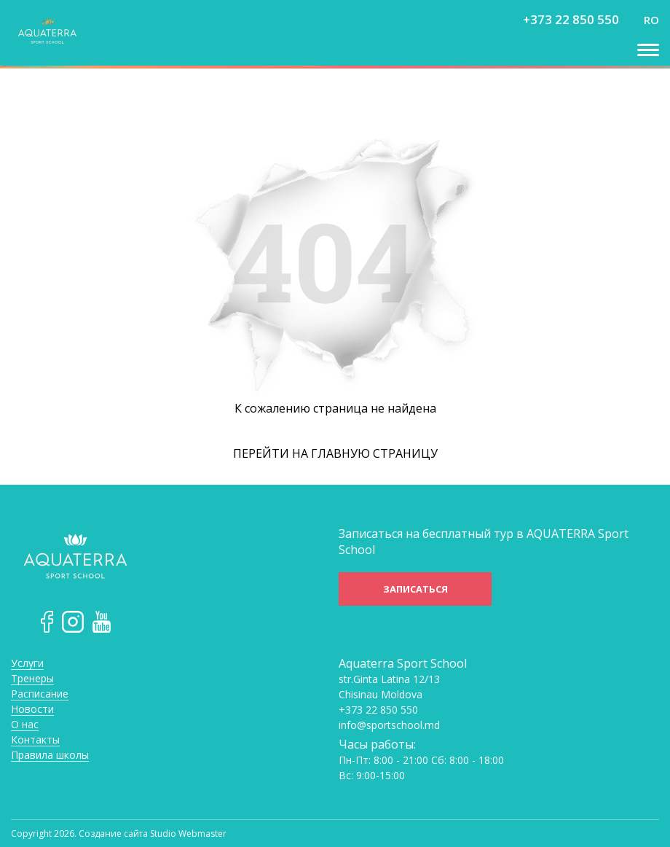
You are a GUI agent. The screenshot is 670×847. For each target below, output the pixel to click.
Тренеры (32, 679)
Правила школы (50, 755)
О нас (25, 725)
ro (651, 19)
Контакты (35, 740)
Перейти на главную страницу (335, 453)
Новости (32, 709)
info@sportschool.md (389, 725)
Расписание (39, 694)
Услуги (27, 663)
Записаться (415, 589)
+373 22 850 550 (571, 19)
